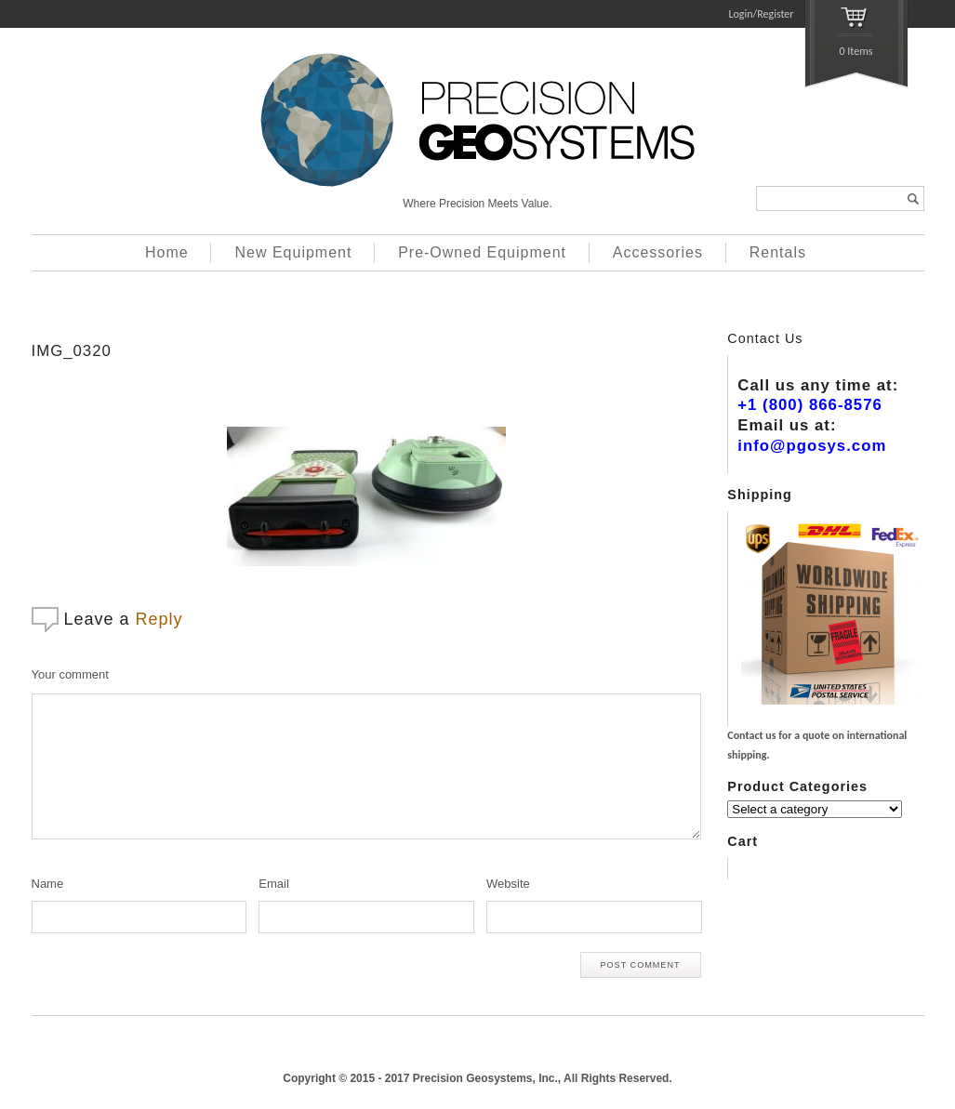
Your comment (70, 674)
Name (48, 884)
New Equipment (292, 252)
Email (274, 884)
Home (167, 252)
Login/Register (761, 13)
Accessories (658, 252)
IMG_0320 (72, 351)
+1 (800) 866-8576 (809, 405)
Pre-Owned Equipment (482, 252)
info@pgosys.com (811, 446)
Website (508, 884)
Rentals (777, 252)
